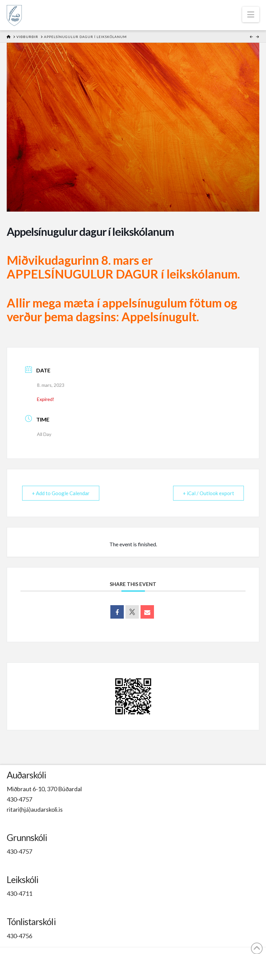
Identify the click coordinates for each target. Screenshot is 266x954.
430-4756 (19, 936)
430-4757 (19, 799)
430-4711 (19, 893)
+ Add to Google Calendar (61, 493)
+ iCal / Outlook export (208, 493)
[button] (250, 14)
